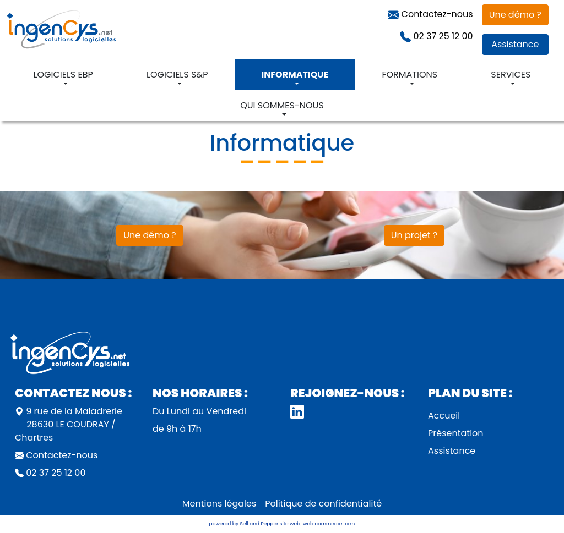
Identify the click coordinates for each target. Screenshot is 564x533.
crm (350, 523)
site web (290, 523)
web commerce (322, 523)
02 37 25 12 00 (436, 36)
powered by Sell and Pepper (244, 523)
